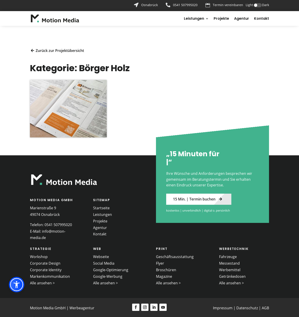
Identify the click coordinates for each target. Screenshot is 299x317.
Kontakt (261, 19)
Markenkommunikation (50, 275)
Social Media (103, 262)
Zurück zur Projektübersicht (60, 49)
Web (97, 247)
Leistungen (194, 19)
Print (162, 247)
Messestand (229, 262)
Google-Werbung (107, 275)
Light (249, 5)
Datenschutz (247, 306)
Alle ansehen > (42, 281)
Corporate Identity (46, 268)
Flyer (160, 262)
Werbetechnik (234, 247)
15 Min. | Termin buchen (194, 197)
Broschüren (166, 268)
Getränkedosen (232, 275)
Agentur (241, 19)
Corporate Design (45, 262)
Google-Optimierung (110, 268)
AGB (265, 306)
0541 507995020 (58, 223)
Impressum (222, 306)
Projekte (221, 19)
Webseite (101, 255)
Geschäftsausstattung (175, 255)
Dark (265, 5)
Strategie (40, 247)
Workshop (39, 255)
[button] (16, 284)
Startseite (101, 206)
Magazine (164, 275)
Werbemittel (229, 268)
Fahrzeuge (228, 255)
